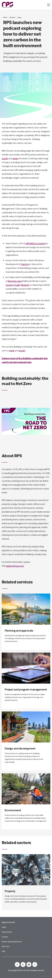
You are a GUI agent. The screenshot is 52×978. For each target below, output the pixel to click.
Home (5, 17)
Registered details (8, 922)
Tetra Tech (6, 946)
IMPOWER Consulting (36, 243)
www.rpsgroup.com (15, 565)
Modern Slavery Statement (12, 941)
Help (3, 951)
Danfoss (25, 264)
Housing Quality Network (17, 284)
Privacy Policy (7, 932)
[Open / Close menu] (48, 5)
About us (12, 17)
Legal (4, 927)
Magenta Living (15, 280)
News (20, 17)
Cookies (5, 937)
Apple (15, 158)
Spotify (5, 158)
